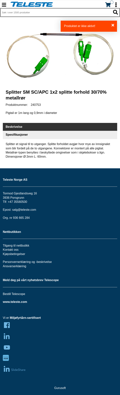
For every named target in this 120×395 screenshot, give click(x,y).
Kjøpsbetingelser (14, 254)
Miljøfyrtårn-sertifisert (25, 317)
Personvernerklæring (17, 261)
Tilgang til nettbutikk (16, 245)
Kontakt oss (11, 249)
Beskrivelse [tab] (14, 126)
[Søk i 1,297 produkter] (56, 13)
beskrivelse (44, 261)
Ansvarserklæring (14, 266)
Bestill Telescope (14, 294)
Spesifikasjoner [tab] (17, 134)
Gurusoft (60, 388)
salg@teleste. (21, 209)
